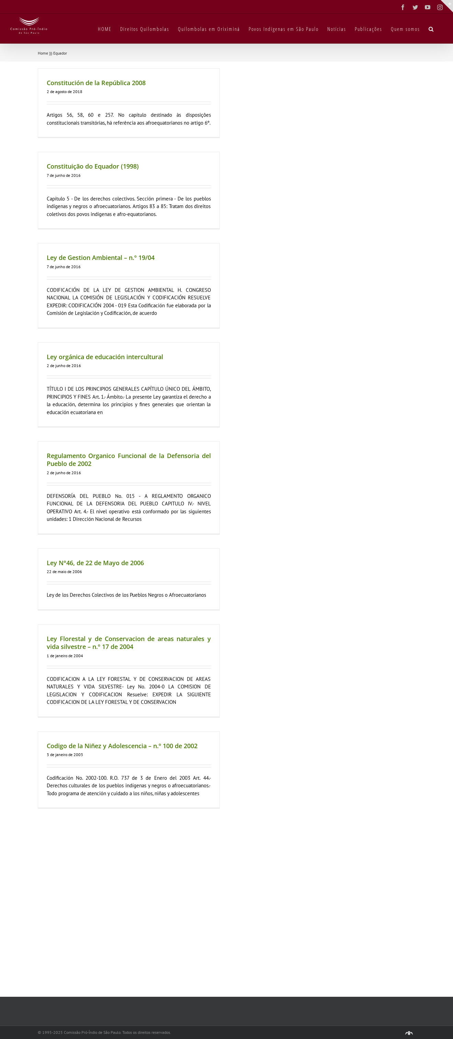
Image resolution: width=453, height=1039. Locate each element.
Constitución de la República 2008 (96, 83)
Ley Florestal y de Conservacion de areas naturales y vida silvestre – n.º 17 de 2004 (129, 643)
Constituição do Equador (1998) (93, 166)
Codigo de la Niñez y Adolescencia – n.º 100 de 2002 (122, 746)
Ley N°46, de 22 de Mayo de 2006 (95, 563)
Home (43, 53)
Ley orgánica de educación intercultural (105, 357)
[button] (431, 28)
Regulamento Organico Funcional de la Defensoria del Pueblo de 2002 (129, 460)
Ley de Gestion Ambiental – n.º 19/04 (101, 257)
